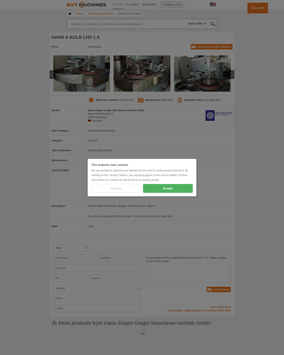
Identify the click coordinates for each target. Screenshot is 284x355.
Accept (168, 188)
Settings (116, 188)
